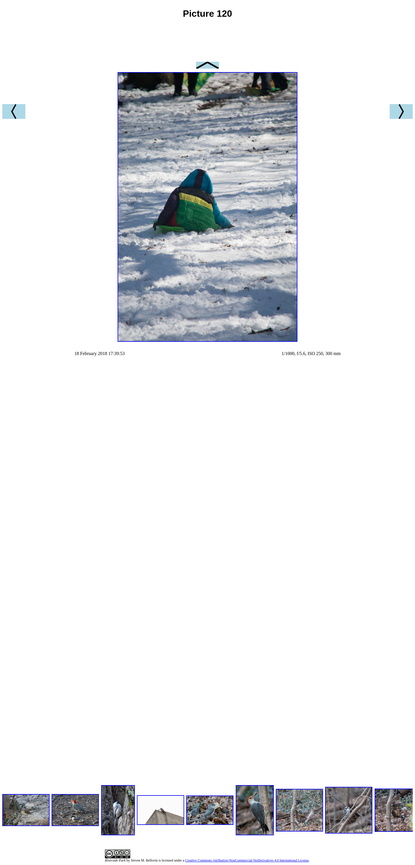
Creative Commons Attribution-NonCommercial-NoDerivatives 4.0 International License (247, 860)
